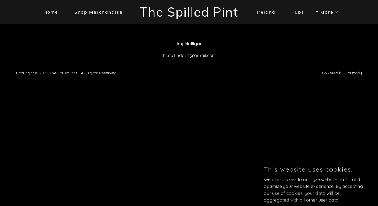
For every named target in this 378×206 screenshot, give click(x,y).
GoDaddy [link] (353, 73)
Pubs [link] (297, 12)
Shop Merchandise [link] (98, 12)
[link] (189, 15)
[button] (327, 12)
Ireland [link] (266, 12)
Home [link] (50, 12)
